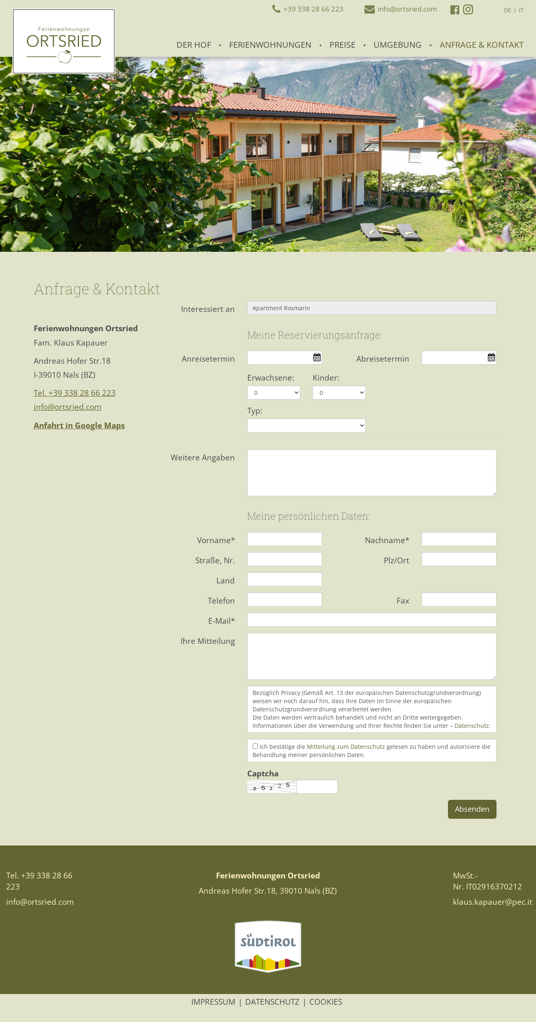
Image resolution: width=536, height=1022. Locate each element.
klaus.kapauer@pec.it (492, 902)
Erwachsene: (270, 377)
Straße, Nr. (215, 560)
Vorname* (216, 540)
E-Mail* (221, 621)
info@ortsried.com (68, 407)
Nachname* (387, 540)
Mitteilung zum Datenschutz (346, 746)
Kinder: (326, 377)
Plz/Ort (396, 560)
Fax (403, 600)
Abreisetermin (382, 358)
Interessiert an (208, 309)
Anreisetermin (208, 358)
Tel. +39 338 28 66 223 (75, 393)
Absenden (472, 809)
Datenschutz (472, 725)
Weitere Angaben (203, 457)
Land (225, 580)
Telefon (221, 600)
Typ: (254, 410)
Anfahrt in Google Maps (79, 425)
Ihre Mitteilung (208, 641)
